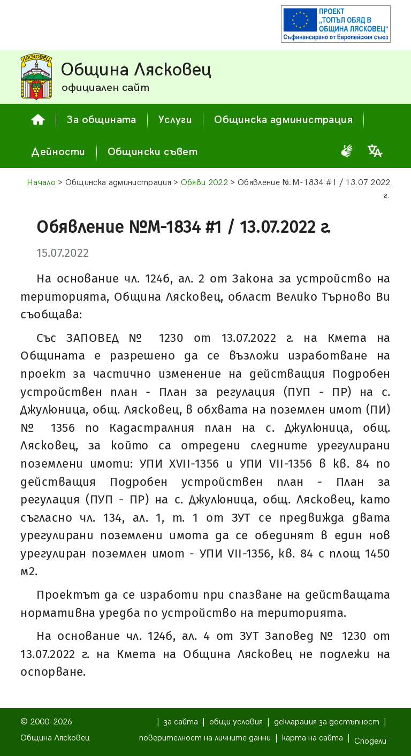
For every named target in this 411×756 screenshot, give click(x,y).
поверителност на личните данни (205, 738)
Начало (41, 183)
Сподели (370, 741)
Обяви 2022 (204, 183)
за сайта (181, 722)
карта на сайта (312, 738)
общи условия (236, 722)
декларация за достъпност (326, 722)
